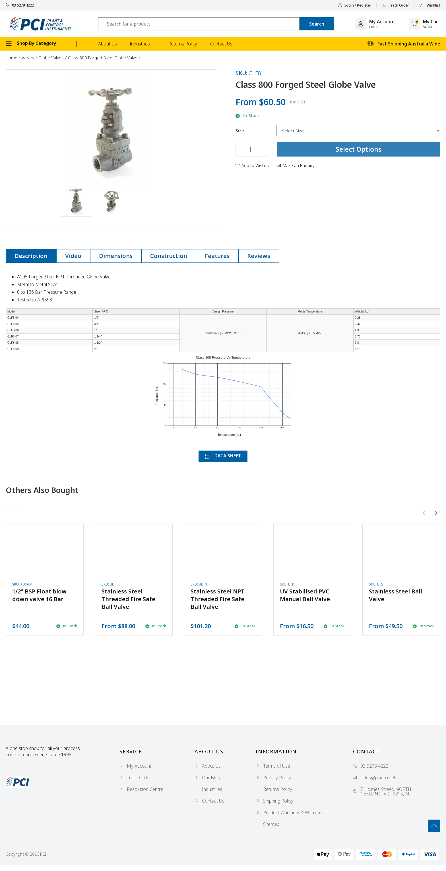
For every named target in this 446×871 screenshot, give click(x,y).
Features (217, 256)
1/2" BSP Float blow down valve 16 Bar (39, 595)
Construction (168, 256)
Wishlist (430, 5)
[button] (76, 201)
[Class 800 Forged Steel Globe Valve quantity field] (252, 149)
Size (240, 130)
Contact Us (221, 43)
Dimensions (116, 256)
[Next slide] (435, 513)
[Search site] (317, 23)
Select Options (358, 149)
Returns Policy (182, 43)
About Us (107, 43)
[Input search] (199, 23)
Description (31, 256)
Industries (142, 43)
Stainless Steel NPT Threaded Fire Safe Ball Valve (218, 598)
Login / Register (354, 5)
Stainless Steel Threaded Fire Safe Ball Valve (128, 598)
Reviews (258, 256)
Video (73, 256)
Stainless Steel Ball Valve (395, 595)
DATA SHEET (223, 456)
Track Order (395, 5)
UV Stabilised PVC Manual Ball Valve (305, 595)
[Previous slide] (424, 513)
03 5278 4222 (20, 5)
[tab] (31, 256)
